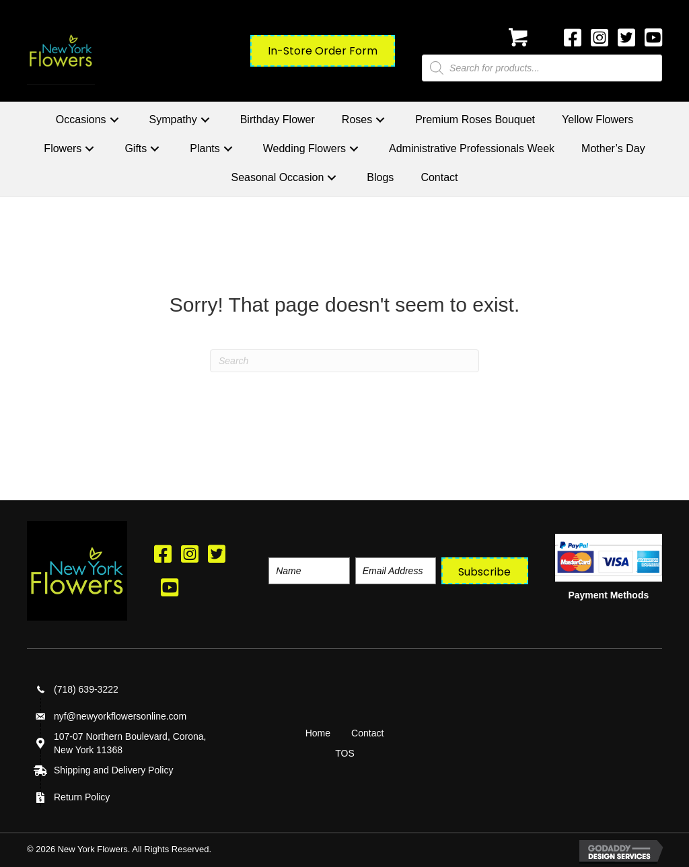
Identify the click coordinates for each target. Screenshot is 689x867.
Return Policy (82, 797)
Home (317, 733)
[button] (114, 119)
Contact (367, 733)
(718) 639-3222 (86, 689)
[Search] (344, 360)
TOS (345, 753)
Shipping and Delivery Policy (113, 770)
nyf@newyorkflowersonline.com (120, 716)
